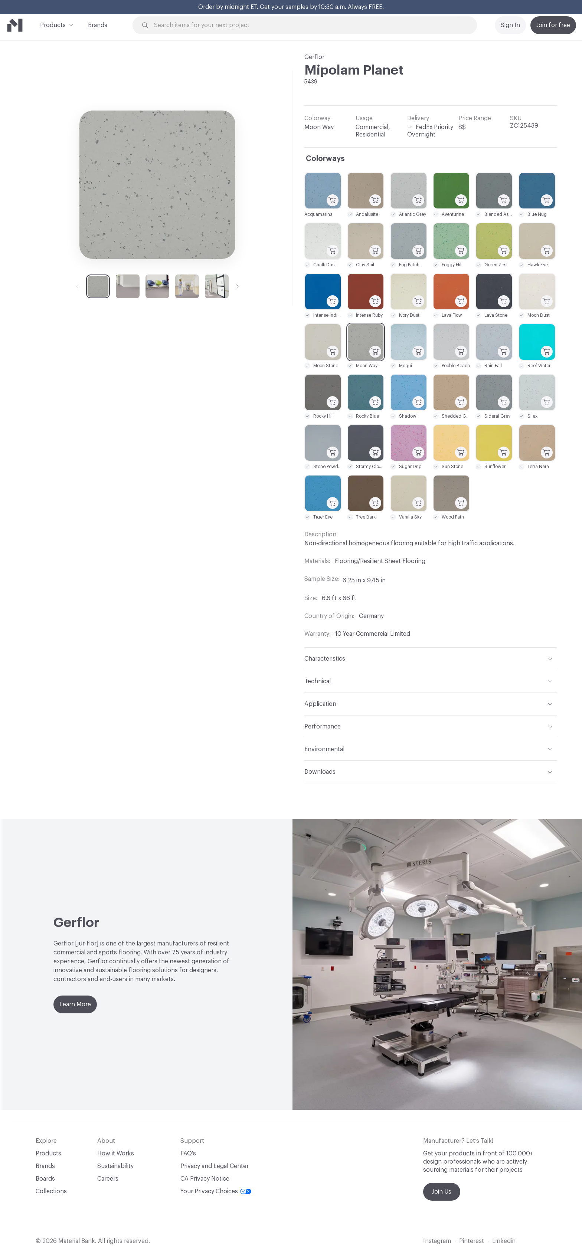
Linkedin (504, 1241)
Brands (97, 25)
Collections (51, 1191)
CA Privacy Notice (204, 1179)
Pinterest (471, 1241)
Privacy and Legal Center (214, 1166)
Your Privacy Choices (215, 1191)
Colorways (325, 158)
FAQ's (188, 1154)
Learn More (75, 1004)
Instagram (437, 1241)
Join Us (441, 1192)
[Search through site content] (309, 25)
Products (53, 24)
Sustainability (115, 1166)
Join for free (553, 25)
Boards (45, 1179)
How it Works (115, 1154)
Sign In (510, 25)
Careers (107, 1179)
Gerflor (314, 57)
